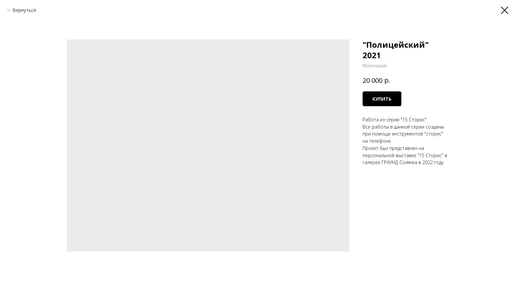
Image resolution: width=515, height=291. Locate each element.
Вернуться (24, 10)
